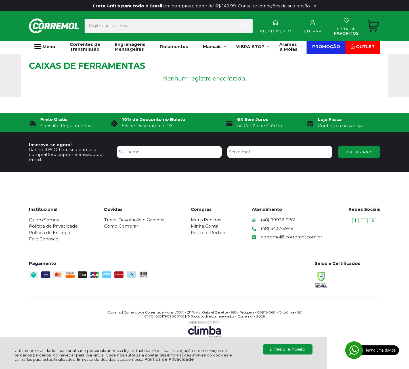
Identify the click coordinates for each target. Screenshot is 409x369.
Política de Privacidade (169, 359)
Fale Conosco (43, 239)
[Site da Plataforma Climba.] (204, 329)
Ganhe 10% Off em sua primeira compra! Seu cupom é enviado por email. (66, 154)
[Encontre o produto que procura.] (228, 25)
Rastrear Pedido (208, 232)
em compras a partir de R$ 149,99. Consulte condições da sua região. (202, 6)
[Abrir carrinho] (373, 25)
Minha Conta (204, 226)
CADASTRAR (359, 152)
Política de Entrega (49, 232)
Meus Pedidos (206, 219)
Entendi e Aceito (287, 349)
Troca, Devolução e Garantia (134, 219)
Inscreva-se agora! (50, 144)
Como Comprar (121, 226)
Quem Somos (44, 219)
